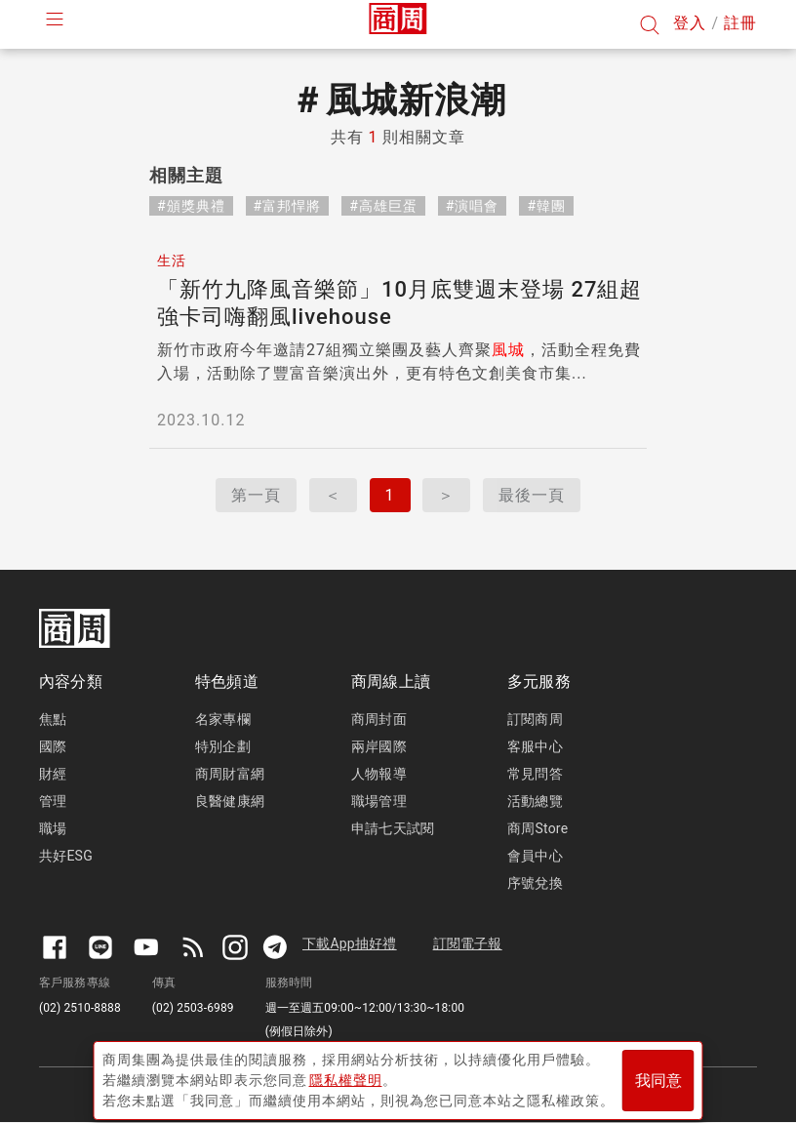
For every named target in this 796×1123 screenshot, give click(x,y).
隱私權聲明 (345, 1075)
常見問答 (535, 774)
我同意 (658, 1075)
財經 (52, 774)
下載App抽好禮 (349, 943)
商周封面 (379, 719)
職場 (52, 828)
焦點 (52, 719)
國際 (52, 746)
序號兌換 (535, 883)
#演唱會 (472, 206)
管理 (52, 801)
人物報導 (379, 774)
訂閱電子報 (467, 943)
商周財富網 (229, 774)
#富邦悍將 (288, 206)
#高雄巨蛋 (383, 206)
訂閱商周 (535, 719)
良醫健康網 (229, 801)
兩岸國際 (379, 746)
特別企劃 (223, 746)
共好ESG (66, 855)
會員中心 (535, 855)
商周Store (537, 828)
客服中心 (535, 746)
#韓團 (546, 206)
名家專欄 (223, 719)
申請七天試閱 (392, 828)
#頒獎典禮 (191, 206)
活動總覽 (535, 801)
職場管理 (379, 801)
